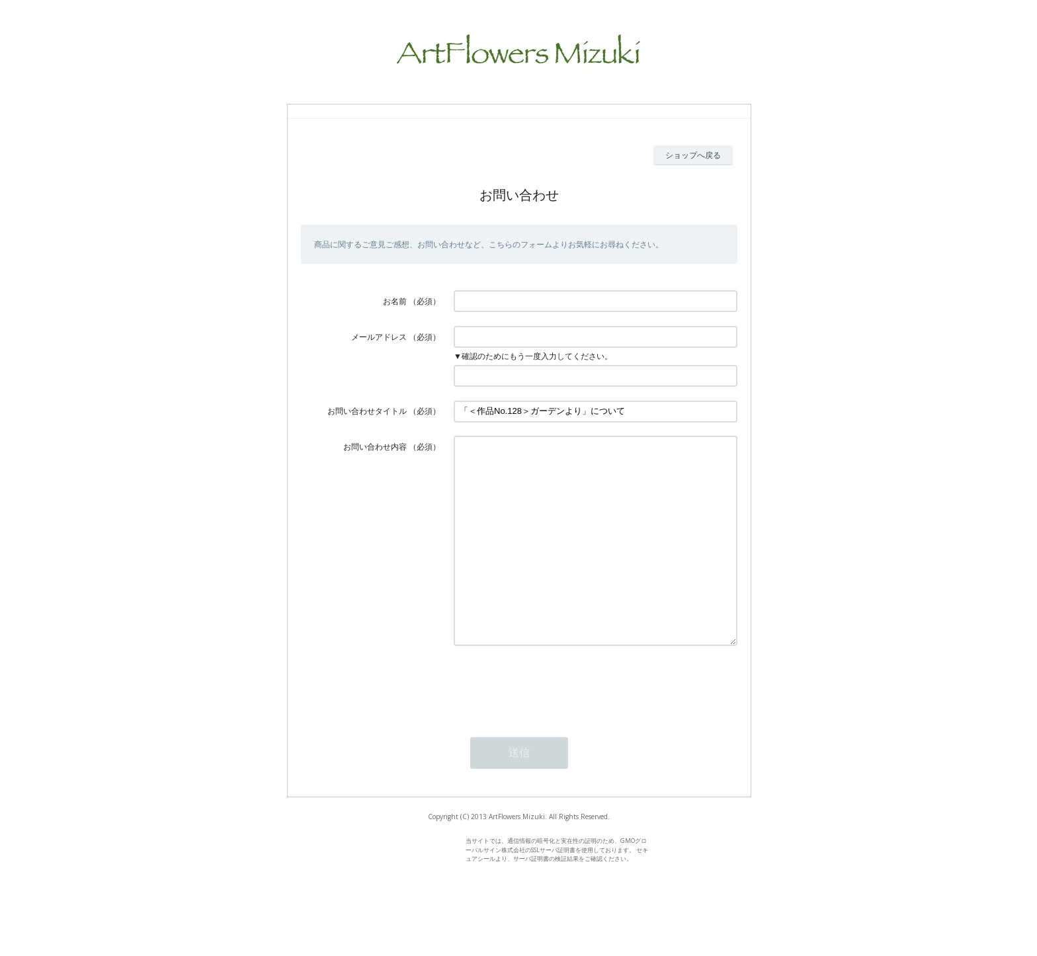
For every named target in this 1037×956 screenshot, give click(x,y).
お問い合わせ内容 (375, 446)
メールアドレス (379, 336)
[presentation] (554, 724)
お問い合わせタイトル (367, 411)
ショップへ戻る (693, 155)
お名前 (395, 301)
